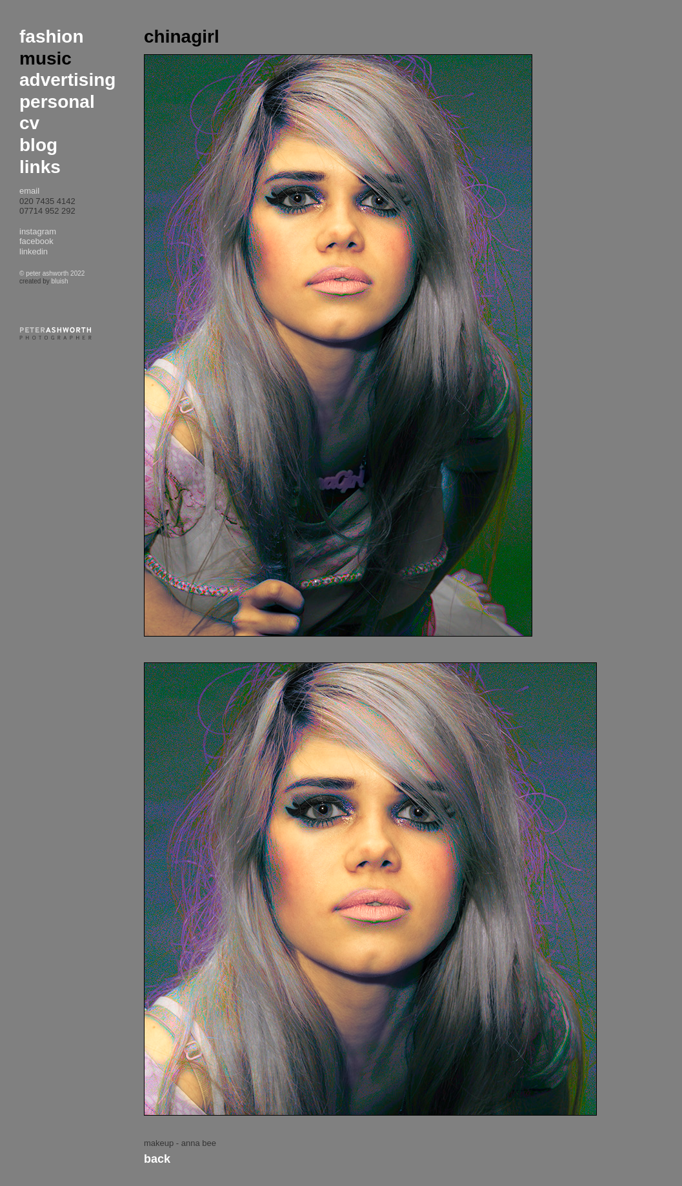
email (29, 191)
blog (38, 145)
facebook (36, 241)
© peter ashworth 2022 (52, 273)
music (45, 58)
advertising (67, 80)
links (40, 167)
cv (29, 123)
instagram (37, 231)
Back (157, 1158)
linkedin (33, 251)
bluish (59, 281)
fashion (51, 36)
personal (57, 102)
